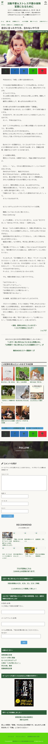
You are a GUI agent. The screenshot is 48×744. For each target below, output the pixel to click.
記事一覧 (8, 21)
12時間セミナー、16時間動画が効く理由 (13, 428)
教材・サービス (34, 21)
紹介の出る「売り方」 (36, 382)
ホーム (2, 21)
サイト (3, 508)
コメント (5, 474)
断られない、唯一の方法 (8, 382)
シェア (42, 330)
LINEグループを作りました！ (22, 422)
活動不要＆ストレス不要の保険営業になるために (24, 5)
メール (4, 501)
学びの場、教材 (6, 666)
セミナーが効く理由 (8, 657)
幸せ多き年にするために (22, 400)
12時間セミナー (16, 21)
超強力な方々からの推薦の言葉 (8, 422)
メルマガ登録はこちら (23, 328)
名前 (3, 493)
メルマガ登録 (25, 21)
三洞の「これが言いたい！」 (35, 428)
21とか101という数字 (36, 400)
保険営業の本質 (6, 655)
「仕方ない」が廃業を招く (8, 401)
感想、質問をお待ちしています (23, 325)
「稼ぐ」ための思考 (21, 382)
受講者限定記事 (6, 668)
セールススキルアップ (9, 660)
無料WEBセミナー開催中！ (23, 350)
